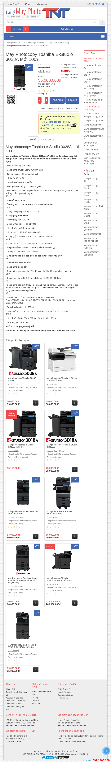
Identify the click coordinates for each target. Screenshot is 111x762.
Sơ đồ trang (36, 703)
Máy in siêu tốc (91, 149)
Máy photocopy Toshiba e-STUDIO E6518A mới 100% (59, 579)
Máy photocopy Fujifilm (91, 200)
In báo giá (72, 100)
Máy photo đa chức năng (59, 43)
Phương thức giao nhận (14, 698)
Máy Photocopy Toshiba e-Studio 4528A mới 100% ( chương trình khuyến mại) (23, 580)
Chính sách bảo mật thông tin (16, 701)
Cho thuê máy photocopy (90, 144)
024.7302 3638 (13, 725)
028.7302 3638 (14, 741)
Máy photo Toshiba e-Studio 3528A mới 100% (59, 512)
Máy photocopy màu (94, 120)
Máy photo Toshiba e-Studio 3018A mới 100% (20, 446)
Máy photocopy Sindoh (91, 214)
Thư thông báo (63, 698)
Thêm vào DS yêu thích (49, 108)
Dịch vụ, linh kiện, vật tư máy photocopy (92, 161)
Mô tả (33, 139)
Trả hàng (35, 698)
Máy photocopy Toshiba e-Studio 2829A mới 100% (62, 379)
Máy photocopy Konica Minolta (91, 239)
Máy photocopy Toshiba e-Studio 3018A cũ (62, 446)
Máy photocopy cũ (93, 125)
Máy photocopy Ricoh (91, 179)
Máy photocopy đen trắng (34, 43)
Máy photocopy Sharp (91, 221)
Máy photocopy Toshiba (91, 186)
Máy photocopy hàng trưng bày (94, 130)
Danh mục (11, 36)
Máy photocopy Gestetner (91, 228)
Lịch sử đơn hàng (64, 692)
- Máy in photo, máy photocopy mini (93, 115)
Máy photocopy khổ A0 (93, 137)
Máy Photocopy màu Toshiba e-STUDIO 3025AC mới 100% (22, 646)
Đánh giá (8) (48, 139)
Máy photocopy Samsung (91, 253)
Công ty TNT (10, 689)
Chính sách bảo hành (13, 704)
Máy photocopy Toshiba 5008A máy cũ (22, 379)
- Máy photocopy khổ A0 (93, 73)
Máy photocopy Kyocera (91, 246)
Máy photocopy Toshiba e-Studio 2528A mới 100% (23, 512)
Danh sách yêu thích (65, 695)
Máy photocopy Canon (91, 193)
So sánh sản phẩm (69, 108)
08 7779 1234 (80, 741)
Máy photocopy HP (93, 234)
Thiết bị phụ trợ (91, 154)
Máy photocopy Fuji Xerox (93, 207)
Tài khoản (13, 29)
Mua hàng (57, 100)
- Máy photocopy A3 (93, 66)
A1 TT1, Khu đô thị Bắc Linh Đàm (22, 720)
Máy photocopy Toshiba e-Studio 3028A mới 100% (27, 46)
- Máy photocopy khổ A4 (93, 80)
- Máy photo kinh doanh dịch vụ (93, 101)
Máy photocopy (13, 43)
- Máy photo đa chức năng (92, 108)
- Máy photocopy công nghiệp (93, 94)
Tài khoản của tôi (64, 689)
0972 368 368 (96, 4)
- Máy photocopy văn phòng (93, 87)
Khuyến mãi (36, 701)
